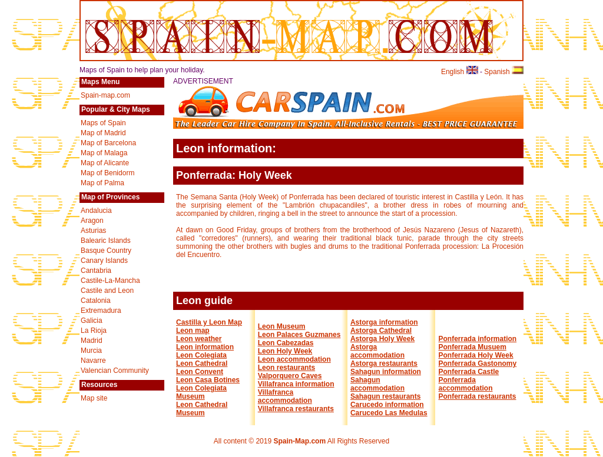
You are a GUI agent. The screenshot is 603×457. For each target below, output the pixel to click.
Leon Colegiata (201, 355)
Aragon (92, 220)
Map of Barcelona (108, 143)
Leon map (193, 330)
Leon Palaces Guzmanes (299, 335)
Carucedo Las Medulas (389, 413)
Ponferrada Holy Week (475, 355)
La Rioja (94, 330)
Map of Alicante (105, 163)
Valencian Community (115, 370)
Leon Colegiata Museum (201, 392)
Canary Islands (104, 260)
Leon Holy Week (285, 351)
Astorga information (384, 322)
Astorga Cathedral (381, 330)
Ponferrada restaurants (477, 396)
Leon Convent (199, 372)
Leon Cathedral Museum (201, 409)
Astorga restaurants (384, 363)
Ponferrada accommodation (465, 384)
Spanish (504, 72)
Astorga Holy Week (382, 339)
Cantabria (96, 270)
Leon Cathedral (201, 363)
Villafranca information (296, 384)
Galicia (91, 320)
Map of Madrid (103, 133)
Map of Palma (102, 183)
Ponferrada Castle (468, 372)
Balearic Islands (106, 240)
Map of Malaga (104, 153)
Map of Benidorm (107, 173)
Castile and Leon (107, 290)
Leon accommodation (294, 359)
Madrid (91, 340)
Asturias (93, 230)
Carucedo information (387, 405)
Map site (94, 398)
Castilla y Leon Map (209, 322)
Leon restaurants (286, 367)
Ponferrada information (477, 339)
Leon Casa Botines (208, 380)
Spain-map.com (105, 95)
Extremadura (101, 310)
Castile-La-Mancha (110, 280)
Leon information (205, 347)
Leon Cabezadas (286, 343)
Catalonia (96, 300)
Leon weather (198, 339)
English (459, 72)
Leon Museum (282, 326)
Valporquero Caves (290, 376)
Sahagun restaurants (385, 396)
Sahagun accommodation (377, 384)
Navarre (93, 360)
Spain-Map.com (299, 441)
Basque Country (106, 250)
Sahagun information (385, 372)
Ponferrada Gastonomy (477, 363)
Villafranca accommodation (285, 396)
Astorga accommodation (377, 351)
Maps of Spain (103, 123)
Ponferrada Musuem (472, 347)
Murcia (91, 350)
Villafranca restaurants (296, 409)
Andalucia (96, 210)
